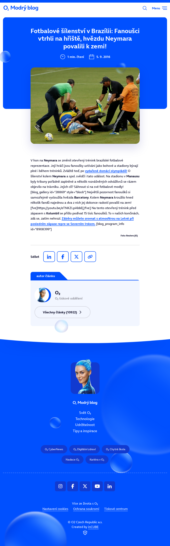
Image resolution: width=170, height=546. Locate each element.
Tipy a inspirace (85, 431)
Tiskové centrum (116, 508)
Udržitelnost (85, 425)
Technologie (85, 419)
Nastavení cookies (55, 508)
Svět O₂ (85, 413)
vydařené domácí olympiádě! (106, 171)
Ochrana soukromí (86, 508)
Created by (85, 530)
